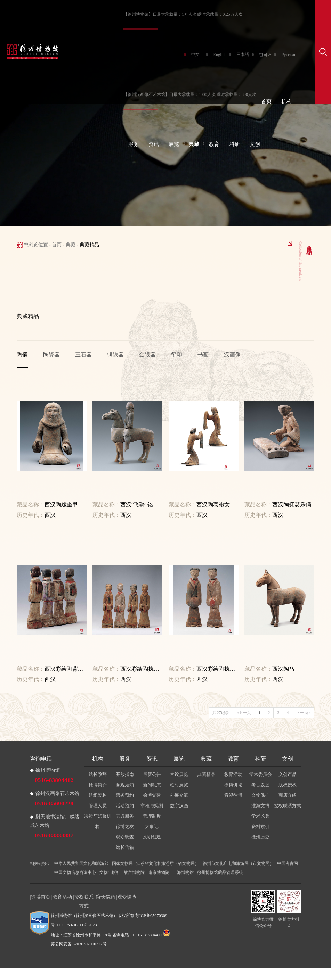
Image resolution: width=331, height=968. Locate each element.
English (219, 54)
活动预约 (125, 805)
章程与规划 (151, 805)
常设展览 (179, 774)
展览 (174, 144)
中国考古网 (287, 863)
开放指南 (125, 774)
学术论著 (260, 816)
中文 (195, 54)
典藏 (194, 144)
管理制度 (152, 816)
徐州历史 (260, 836)
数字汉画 (179, 805)
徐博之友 (125, 826)
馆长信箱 (125, 847)
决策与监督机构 (97, 821)
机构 (286, 101)
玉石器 (83, 354)
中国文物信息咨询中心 (75, 872)
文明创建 (152, 836)
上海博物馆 (183, 872)
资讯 (153, 144)
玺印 (176, 354)
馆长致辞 (98, 774)
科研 (234, 144)
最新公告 (152, 774)
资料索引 (260, 826)
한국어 (265, 54)
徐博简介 (98, 784)
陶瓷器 (51, 354)
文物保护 (260, 795)
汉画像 (232, 354)
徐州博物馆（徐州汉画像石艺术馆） (84, 915)
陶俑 (22, 354)
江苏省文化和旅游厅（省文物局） (167, 863)
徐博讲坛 (233, 784)
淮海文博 (260, 805)
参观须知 (125, 784)
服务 (133, 144)
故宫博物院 (134, 872)
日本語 (242, 54)
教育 (214, 144)
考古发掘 (260, 784)
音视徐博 (233, 795)
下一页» (303, 712)
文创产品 (287, 774)
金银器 (147, 354)
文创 (255, 144)
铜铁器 (115, 354)
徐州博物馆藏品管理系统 (220, 872)
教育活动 (233, 774)
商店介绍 (287, 795)
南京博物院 (158, 872)
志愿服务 (125, 816)
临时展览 (179, 784)
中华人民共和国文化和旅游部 (81, 863)
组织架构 (98, 795)
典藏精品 (206, 774)
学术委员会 (260, 774)
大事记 (152, 826)
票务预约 (125, 795)
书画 (203, 354)
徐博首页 (40, 897)
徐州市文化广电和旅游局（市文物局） (238, 863)
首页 (266, 101)
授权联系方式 (287, 805)
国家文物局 (122, 863)
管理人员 (98, 805)
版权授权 (287, 784)
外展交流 (179, 795)
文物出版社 (109, 872)
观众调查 (125, 836)
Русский (288, 54)
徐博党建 (152, 795)
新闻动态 (152, 784)
